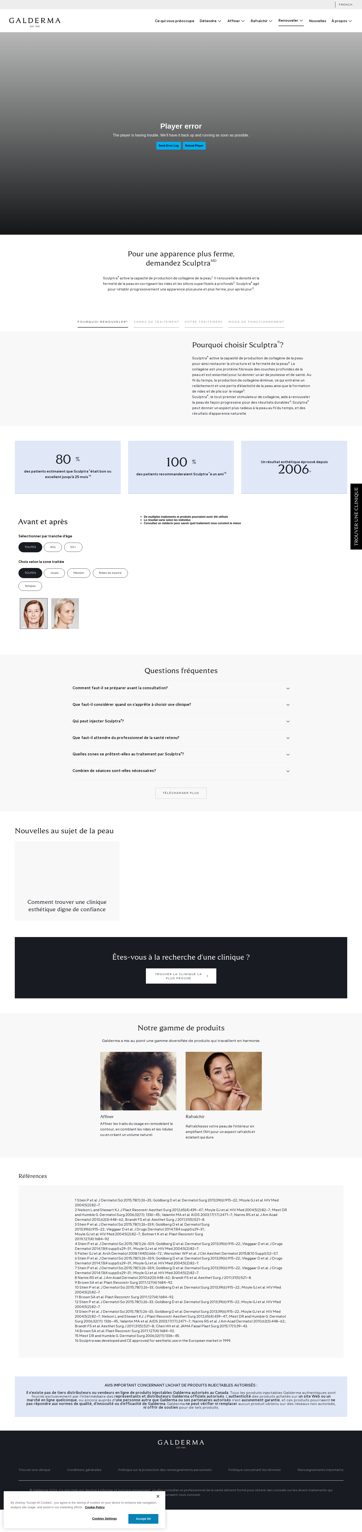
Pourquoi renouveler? (103, 322)
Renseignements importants (321, 1492)
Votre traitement (204, 322)
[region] (84, 1510)
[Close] (158, 1496)
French (346, 5)
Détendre (208, 21)
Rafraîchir (259, 21)
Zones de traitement (156, 322)
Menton (78, 573)
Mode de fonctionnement (256, 322)
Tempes (30, 586)
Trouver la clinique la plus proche (178, 998)
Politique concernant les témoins (254, 1492)
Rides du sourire (110, 573)
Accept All (143, 1519)
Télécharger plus (181, 815)
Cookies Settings (104, 1518)
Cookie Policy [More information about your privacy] (95, 1507)
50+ (73, 547)
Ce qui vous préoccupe (174, 21)
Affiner (233, 21)
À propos (339, 21)
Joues (54, 573)
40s (53, 547)
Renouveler (288, 21)
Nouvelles (317, 21)
